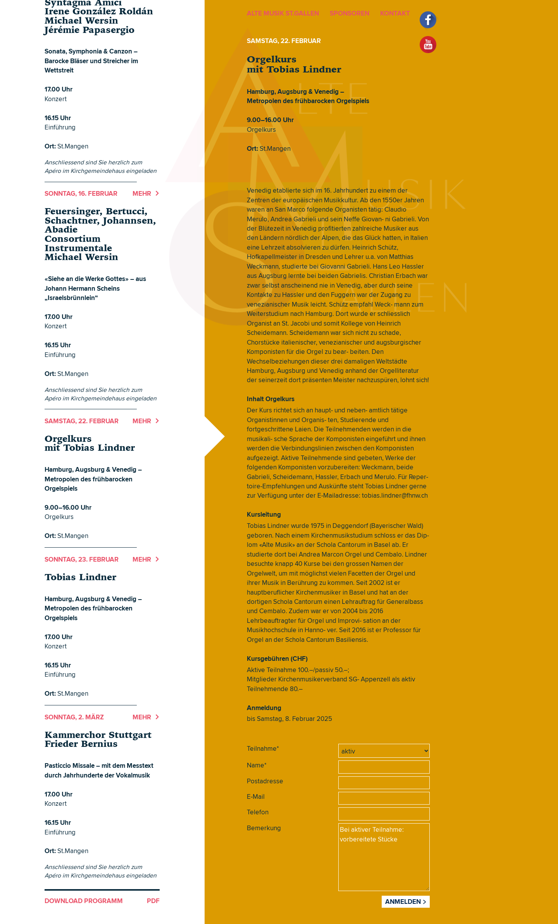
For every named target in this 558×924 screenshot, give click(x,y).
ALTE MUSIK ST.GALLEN (283, 13)
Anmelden (403, 901)
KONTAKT (395, 13)
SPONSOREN (349, 13)
